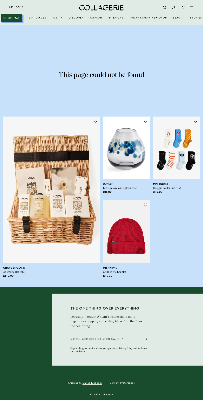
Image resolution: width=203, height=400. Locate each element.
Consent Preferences (122, 383)
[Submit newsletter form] (145, 339)
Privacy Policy (126, 348)
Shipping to (85, 383)
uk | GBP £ (16, 7)
